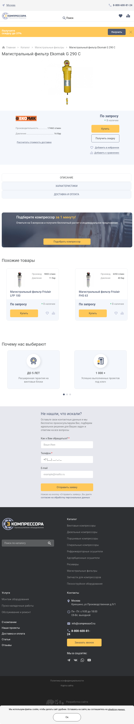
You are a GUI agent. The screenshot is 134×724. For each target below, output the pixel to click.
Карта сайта (67, 685)
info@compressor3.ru (81, 623)
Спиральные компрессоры (83, 545)
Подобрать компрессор (67, 241)
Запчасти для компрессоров (84, 577)
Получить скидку (105, 138)
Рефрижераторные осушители (85, 551)
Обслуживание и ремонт (16, 612)
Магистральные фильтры (49, 47)
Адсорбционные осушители (83, 558)
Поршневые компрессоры (82, 538)
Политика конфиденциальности (67, 681)
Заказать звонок (84, 642)
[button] (64, 394)
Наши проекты (11, 627)
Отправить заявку (67, 487)
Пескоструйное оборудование (85, 583)
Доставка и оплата (66, 194)
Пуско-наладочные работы (18, 605)
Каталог (25, 47)
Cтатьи (6, 639)
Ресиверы (73, 564)
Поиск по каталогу (15, 543)
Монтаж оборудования (15, 599)
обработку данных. (116, 709)
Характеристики (66, 186)
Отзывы (7, 645)
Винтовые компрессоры (81, 525)
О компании (9, 622)
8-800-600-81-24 (122, 5)
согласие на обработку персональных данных (65, 497)
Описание (66, 177)
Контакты (73, 592)
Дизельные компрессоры (82, 532)
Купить (105, 128)
